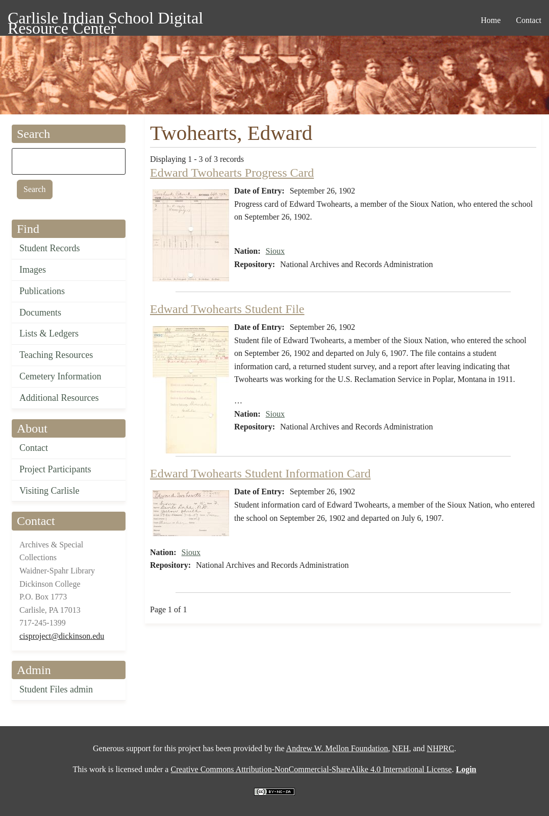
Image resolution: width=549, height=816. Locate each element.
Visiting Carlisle (49, 491)
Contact (33, 448)
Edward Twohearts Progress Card (232, 172)
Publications (42, 291)
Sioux (275, 251)
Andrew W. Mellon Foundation (337, 748)
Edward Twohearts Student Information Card (260, 473)
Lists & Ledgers (49, 333)
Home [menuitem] (491, 20)
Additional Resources (58, 398)
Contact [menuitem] (528, 20)
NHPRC (440, 748)
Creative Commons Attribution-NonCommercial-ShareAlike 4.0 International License (311, 769)
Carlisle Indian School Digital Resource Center (105, 20)
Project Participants (55, 469)
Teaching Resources (56, 355)
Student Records (49, 248)
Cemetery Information (60, 376)
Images (32, 270)
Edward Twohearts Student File (227, 309)
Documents (40, 312)
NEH (400, 748)
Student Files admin (56, 689)
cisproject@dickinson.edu (61, 636)
